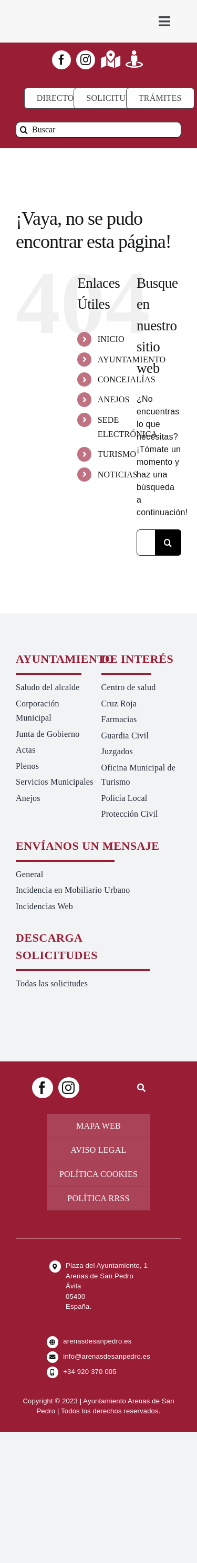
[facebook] (61, 59)
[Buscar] (98, 130)
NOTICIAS (118, 474)
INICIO (111, 339)
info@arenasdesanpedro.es (106, 1356)
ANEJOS (114, 399)
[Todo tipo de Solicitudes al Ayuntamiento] (114, 98)
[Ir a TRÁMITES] (160, 98)
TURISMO (117, 454)
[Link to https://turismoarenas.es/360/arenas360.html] (134, 59)
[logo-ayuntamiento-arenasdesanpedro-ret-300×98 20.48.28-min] (57, 10)
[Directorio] (62, 98)
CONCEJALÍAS (126, 379)
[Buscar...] (146, 542)
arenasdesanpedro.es (97, 1341)
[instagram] (85, 59)
